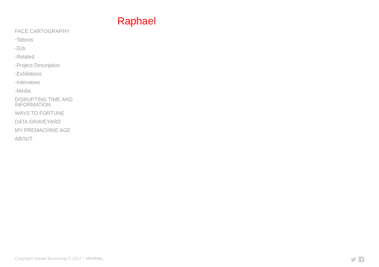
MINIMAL (95, 258)
